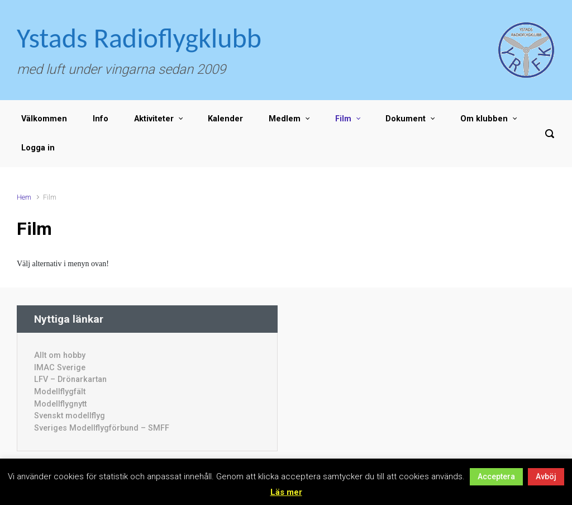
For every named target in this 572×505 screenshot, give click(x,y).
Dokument (405, 119)
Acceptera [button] (496, 476)
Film (343, 119)
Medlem (285, 119)
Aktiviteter (154, 119)
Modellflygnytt (60, 404)
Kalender (225, 119)
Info (100, 119)
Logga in (38, 148)
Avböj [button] (546, 476)
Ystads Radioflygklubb (139, 38)
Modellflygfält (59, 392)
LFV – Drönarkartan (70, 379)
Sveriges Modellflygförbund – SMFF (101, 428)
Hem (24, 197)
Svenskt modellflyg (69, 416)
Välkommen (44, 119)
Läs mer (286, 492)
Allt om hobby (59, 355)
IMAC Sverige (59, 367)
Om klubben (484, 119)
